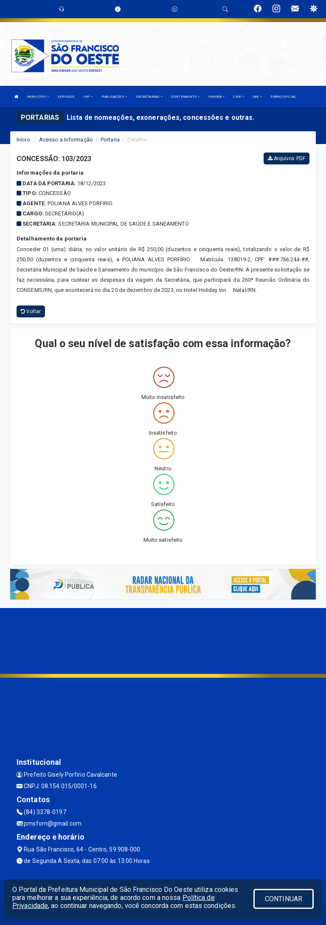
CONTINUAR (283, 899)
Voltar (31, 311)
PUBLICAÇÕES (114, 97)
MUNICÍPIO (38, 97)
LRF (88, 97)
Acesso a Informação (66, 139)
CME (238, 97)
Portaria (110, 139)
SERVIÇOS (66, 97)
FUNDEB (216, 97)
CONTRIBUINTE (185, 97)
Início (23, 139)
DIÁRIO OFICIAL (283, 97)
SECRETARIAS (149, 97)
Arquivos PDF (286, 158)
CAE (257, 97)
